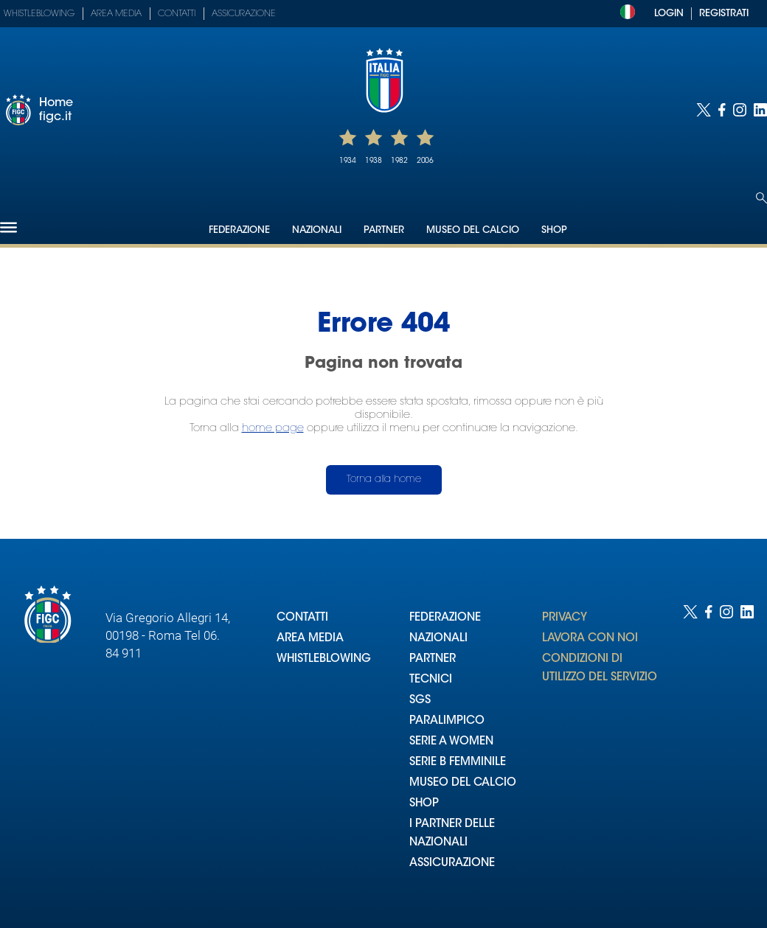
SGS (420, 700)
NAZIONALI (438, 638)
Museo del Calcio (472, 230)
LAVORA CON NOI (590, 638)
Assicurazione (244, 14)
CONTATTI (302, 618)
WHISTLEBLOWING (324, 659)
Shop (554, 230)
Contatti (176, 14)
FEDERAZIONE (445, 618)
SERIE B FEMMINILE (457, 762)
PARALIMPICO (447, 721)
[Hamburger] (8, 227)
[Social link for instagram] (739, 109)
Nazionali (316, 230)
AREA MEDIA (310, 638)
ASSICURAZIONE (452, 863)
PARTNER (432, 659)
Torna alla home (384, 479)
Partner (384, 230)
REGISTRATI (724, 13)
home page (273, 428)
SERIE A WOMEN (451, 741)
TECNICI (430, 679)
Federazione (239, 230)
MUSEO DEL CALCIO (462, 783)
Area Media (116, 14)
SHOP (424, 803)
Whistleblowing (39, 14)
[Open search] (761, 197)
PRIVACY (564, 618)
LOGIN (669, 13)
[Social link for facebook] (722, 109)
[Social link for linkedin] (760, 109)
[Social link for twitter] (703, 109)
